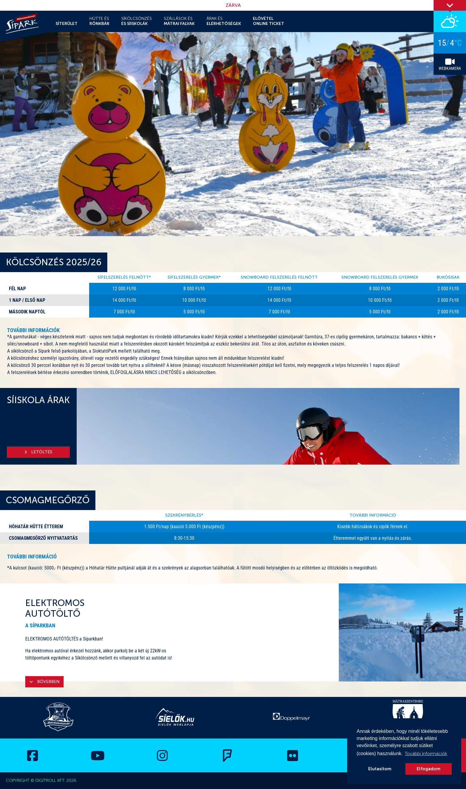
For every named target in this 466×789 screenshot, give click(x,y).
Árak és (224, 21)
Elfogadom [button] (428, 768)
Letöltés (38, 452)
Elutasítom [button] (379, 768)
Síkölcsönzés (136, 21)
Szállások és (179, 21)
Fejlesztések (295, 17)
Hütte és (99, 21)
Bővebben (44, 681)
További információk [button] (426, 753)
